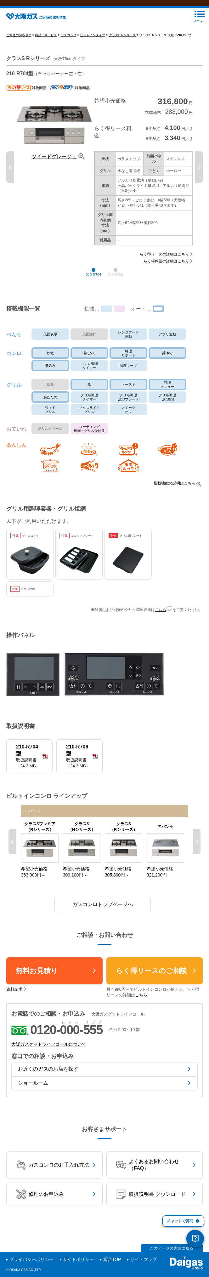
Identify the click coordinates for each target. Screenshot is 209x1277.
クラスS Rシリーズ (122, 43)
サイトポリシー (78, 1259)
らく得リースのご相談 (151, 979)
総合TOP (112, 1259)
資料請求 (14, 997)
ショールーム (33, 1091)
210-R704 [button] (93, 283)
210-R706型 (79, 764)
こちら (160, 618)
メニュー (199, 29)
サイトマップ (143, 1259)
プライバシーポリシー (31, 1259)
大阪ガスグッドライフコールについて (48, 1052)
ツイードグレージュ (54, 165)
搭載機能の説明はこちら (174, 492)
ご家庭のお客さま (18, 43)
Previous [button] (10, 175)
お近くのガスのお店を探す (48, 1077)
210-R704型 (29, 764)
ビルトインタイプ (92, 43)
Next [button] (199, 175)
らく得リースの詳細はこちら (164, 262)
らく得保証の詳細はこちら (166, 269)
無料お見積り (37, 979)
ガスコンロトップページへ (102, 913)
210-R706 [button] (115, 283)
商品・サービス (46, 43)
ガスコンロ (68, 43)
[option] (104, 175)
